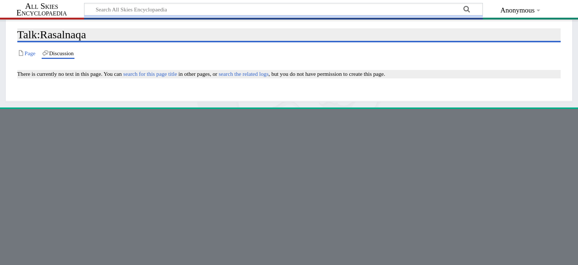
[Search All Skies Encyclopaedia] (283, 9)
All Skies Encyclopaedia (42, 9)
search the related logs (243, 74)
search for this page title (150, 74)
